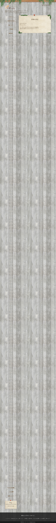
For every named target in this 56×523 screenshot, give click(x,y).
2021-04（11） (11, 217)
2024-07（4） (11, 96)
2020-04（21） (11, 254)
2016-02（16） (11, 409)
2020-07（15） (11, 245)
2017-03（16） (11, 369)
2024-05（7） (11, 102)
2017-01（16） (11, 375)
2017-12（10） (11, 341)
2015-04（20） (11, 440)
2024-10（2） (11, 87)
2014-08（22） (11, 465)
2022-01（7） (11, 189)
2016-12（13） (11, 378)
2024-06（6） (11, 99)
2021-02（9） (11, 223)
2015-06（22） (11, 434)
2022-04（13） (11, 180)
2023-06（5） (11, 136)
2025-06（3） (11, 62)
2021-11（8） (11, 195)
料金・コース (10, 25)
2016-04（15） (11, 403)
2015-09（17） (11, 425)
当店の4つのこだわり (11, 20)
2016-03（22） (11, 406)
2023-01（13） (11, 152)
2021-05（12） (11, 214)
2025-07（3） (11, 59)
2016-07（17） (11, 394)
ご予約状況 (11, 29)
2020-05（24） (11, 251)
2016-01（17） (11, 412)
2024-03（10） (11, 108)
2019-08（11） (11, 279)
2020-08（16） (11, 242)
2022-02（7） (11, 186)
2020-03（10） (11, 257)
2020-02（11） (11, 260)
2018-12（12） (11, 304)
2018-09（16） (11, 313)
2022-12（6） (11, 155)
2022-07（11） (11, 170)
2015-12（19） (11, 415)
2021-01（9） (11, 226)
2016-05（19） (11, 400)
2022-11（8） (11, 158)
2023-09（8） (11, 127)
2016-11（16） (11, 381)
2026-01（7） (11, 40)
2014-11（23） (11, 456)
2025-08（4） (11, 56)
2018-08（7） (11, 316)
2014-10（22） (11, 459)
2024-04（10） (11, 105)
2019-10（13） (11, 273)
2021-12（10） (11, 192)
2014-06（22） (11, 471)
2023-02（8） (11, 149)
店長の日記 (11, 33)
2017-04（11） (11, 366)
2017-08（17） (11, 353)
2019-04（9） (11, 291)
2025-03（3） (11, 71)
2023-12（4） (11, 118)
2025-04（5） (11, 68)
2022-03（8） (11, 183)
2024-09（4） (11, 90)
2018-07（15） (11, 319)
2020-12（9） (11, 229)
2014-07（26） (11, 468)
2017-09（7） (11, 350)
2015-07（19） (11, 431)
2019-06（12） (11, 285)
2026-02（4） (11, 37)
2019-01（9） (11, 301)
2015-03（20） (11, 443)
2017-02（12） (11, 372)
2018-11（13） (11, 307)
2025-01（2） (11, 77)
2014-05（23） (11, 474)
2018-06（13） (11, 322)
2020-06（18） (11, 248)
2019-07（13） (11, 282)
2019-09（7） (11, 276)
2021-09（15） (11, 201)
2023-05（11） (11, 139)
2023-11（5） (11, 121)
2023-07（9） (11, 133)
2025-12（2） (11, 43)
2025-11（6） (11, 46)
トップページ (10, 16)
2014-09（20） (11, 462)
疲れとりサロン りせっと (28, 515)
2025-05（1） (11, 65)
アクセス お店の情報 (10, 487)
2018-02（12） (11, 335)
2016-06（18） (11, 397)
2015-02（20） (11, 446)
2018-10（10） (11, 310)
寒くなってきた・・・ (24, 24)
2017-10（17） (11, 347)
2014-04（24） (11, 477)
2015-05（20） (11, 437)
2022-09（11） (11, 164)
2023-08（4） (11, 130)
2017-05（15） (11, 363)
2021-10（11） (11, 198)
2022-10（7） (11, 161)
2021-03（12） (11, 220)
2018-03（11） (11, 332)
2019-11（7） (11, 270)
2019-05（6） (11, 288)
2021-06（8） (11, 211)
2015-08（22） (11, 428)
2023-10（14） (11, 124)
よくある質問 (11, 491)
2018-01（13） (11, 338)
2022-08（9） (11, 167)
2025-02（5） (11, 74)
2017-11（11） (11, 344)
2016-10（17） (11, 384)
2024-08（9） (11, 93)
